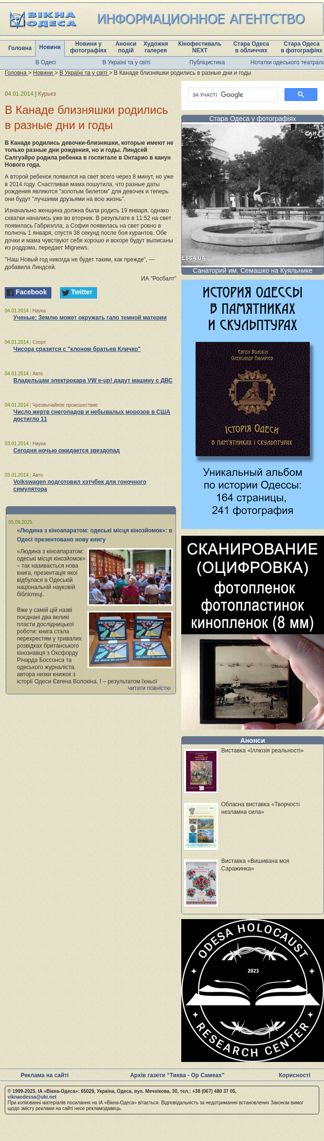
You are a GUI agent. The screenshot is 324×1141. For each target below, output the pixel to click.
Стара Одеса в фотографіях (302, 47)
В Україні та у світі (126, 62)
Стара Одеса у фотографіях (252, 118)
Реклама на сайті (44, 1075)
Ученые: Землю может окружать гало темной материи (90, 317)
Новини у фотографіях (88, 47)
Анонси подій (126, 47)
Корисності (294, 1075)
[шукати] (232, 94)
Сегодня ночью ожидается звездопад (66, 450)
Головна (19, 48)
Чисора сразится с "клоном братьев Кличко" (77, 349)
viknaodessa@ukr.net (32, 1097)
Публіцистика (207, 62)
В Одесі (46, 62)
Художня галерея (155, 47)
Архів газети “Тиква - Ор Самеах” (177, 1075)
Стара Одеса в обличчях (251, 47)
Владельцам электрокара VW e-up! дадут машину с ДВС (93, 380)
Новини (49, 47)
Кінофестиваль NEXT (200, 47)
